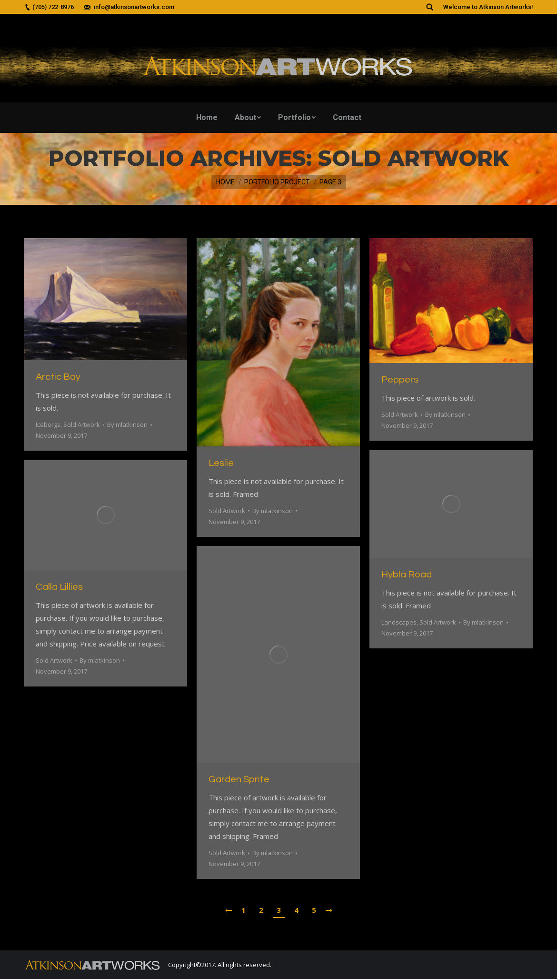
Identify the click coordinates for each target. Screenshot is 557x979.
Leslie (221, 463)
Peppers (399, 379)
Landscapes (399, 622)
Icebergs (48, 424)
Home (225, 182)
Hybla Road (406, 574)
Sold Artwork (81, 424)
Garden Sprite (239, 779)
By (127, 424)
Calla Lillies (59, 587)
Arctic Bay (58, 377)
